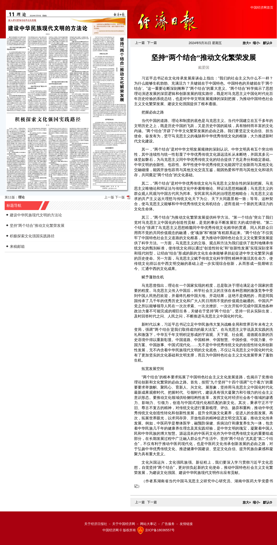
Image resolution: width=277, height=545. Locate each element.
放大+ (247, 43)
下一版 (120, 197)
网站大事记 (148, 524)
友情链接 (186, 524)
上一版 (109, 197)
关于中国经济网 (123, 524)
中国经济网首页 (261, 7)
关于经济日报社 (95, 524)
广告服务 (168, 524)
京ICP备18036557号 (160, 530)
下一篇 (152, 43)
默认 (267, 43)
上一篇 (140, 43)
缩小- (256, 43)
